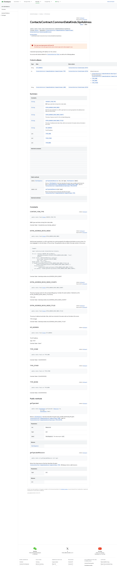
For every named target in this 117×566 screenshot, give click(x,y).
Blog (58, 1)
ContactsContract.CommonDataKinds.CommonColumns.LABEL (51, 87)
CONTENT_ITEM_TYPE (51, 101)
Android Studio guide (89, 563)
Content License (64, 489)
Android (21, 562)
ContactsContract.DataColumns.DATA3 (78, 87)
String (33, 101)
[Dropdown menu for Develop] (41, 1)
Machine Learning (39, 564)
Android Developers (34, 14)
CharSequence (38, 180)
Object (36, 30)
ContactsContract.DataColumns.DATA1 (78, 67)
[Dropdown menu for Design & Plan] (32, 1)
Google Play (47, 1)
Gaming (37, 562)
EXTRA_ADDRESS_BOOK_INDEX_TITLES (54, 120)
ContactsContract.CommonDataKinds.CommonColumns (59, 30)
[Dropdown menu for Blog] (61, 1)
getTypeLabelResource (51, 189)
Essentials (16, 1)
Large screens (55, 562)
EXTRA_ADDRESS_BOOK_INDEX (52, 107)
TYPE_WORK (94, 80)
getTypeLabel (49, 180)
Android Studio (110, 1)
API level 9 (82, 18)
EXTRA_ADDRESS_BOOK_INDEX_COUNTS (54, 114)
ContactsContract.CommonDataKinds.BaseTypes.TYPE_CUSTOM (61, 185)
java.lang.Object (33, 34)
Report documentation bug (106, 564)
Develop (41, 14)
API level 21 (82, 231)
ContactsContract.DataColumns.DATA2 (78, 71)
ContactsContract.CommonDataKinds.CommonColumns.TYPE (50, 71)
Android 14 (70, 564)
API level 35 (84, 19)
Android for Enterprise (24, 564)
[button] (8, 15)
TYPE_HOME (94, 78)
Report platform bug (105, 562)
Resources (55, 180)
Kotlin (81, 24)
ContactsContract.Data (53, 54)
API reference (6, 6)
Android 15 (70, 562)
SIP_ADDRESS (39, 67)
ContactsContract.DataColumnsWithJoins (40, 32)
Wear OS (54, 564)
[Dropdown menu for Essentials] (20, 1)
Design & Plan (27, 1)
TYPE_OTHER (95, 82)
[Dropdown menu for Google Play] (52, 1)
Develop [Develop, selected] (37, 1)
